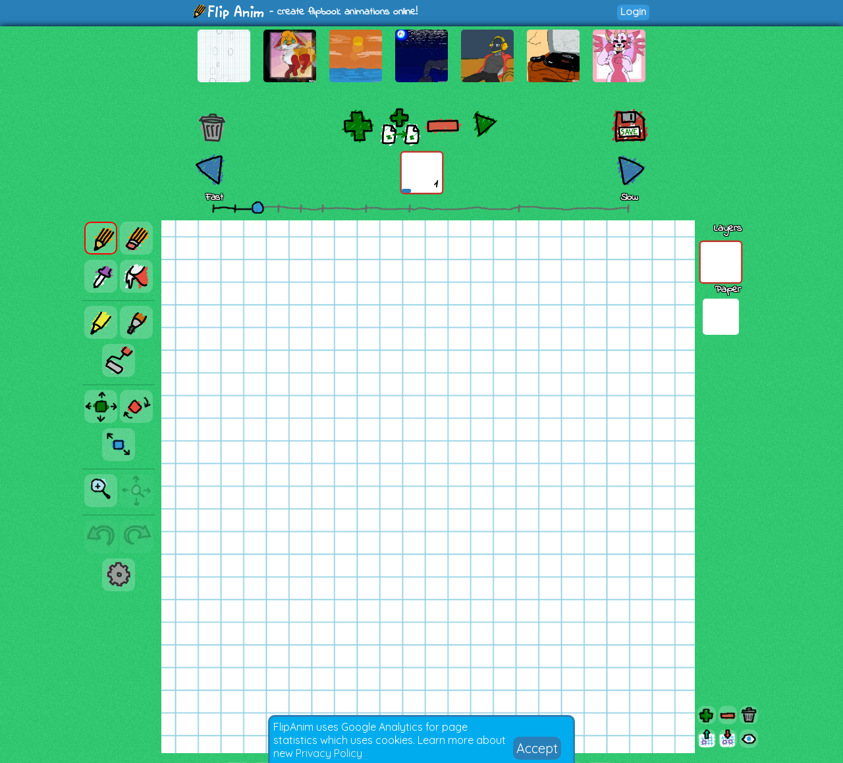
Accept (537, 748)
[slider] (257, 207)
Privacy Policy (329, 753)
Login (633, 11)
